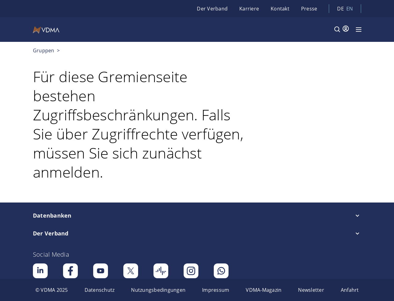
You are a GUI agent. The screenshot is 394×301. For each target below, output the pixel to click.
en (349, 8)
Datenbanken (52, 215)
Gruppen (44, 50)
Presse (309, 8)
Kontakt (280, 8)
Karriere (249, 8)
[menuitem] (51, 290)
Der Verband (212, 8)
